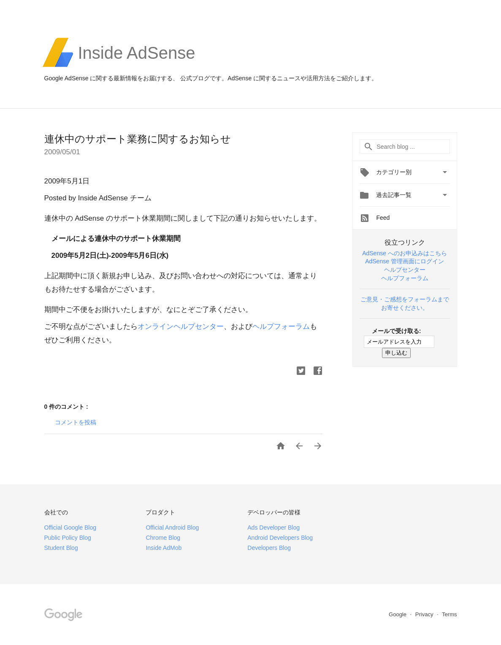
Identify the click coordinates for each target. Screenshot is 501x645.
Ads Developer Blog (273, 527)
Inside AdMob (163, 547)
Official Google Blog (70, 527)
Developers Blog (269, 547)
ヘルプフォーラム (281, 326)
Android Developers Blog (280, 537)
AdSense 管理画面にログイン (404, 261)
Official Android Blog (172, 527)
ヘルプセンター (404, 269)
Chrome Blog (163, 537)
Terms (449, 614)
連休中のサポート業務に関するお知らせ (137, 139)
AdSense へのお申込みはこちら (404, 253)
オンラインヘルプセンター (181, 326)
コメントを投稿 (75, 422)
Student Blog (61, 547)
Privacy (425, 614)
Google (398, 614)
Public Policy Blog (67, 537)
